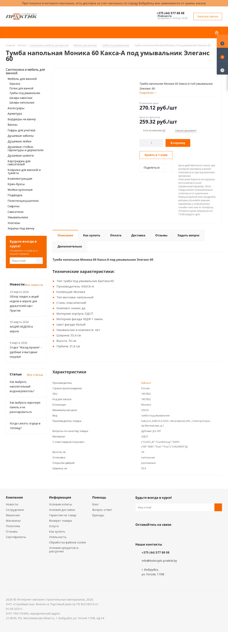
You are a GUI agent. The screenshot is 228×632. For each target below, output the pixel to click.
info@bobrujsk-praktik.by (159, 560)
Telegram (168, 534)
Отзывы (12, 531)
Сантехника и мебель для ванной (25, 71)
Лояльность (58, 537)
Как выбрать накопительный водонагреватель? (22, 386)
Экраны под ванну (21, 228)
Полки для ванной (21, 88)
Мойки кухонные (20, 190)
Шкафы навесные (20, 98)
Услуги (54, 526)
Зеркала (14, 83)
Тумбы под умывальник (24, 93)
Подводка (15, 195)
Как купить (57, 531)
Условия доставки (62, 510)
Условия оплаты (60, 504)
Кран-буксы (16, 184)
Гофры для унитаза (21, 130)
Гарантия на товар (62, 515)
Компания (14, 497)
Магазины (13, 520)
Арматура (15, 113)
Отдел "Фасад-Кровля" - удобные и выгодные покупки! (26, 352)
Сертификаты (16, 537)
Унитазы (14, 223)
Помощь (99, 497)
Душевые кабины (21, 136)
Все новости (34, 285)
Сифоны (13, 206)
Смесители (15, 212)
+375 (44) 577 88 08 (170, 13)
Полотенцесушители (23, 201)
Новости (12, 504)
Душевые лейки (19, 141)
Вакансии (13, 515)
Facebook (149, 534)
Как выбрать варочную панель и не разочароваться (25, 407)
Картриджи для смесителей (19, 162)
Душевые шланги (21, 155)
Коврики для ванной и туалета (24, 171)
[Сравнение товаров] (222, 68)
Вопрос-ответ (102, 510)
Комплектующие (20, 178)
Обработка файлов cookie (67, 542)
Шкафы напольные (21, 102)
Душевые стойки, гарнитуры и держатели (25, 148)
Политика (13, 526)
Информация (60, 497)
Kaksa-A (146, 383)
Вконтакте (139, 534)
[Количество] (151, 143)
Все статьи (35, 375)
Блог (95, 504)
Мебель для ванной (22, 79)
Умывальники (18, 217)
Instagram (159, 534)
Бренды (98, 515)
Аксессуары (16, 108)
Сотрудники (15, 510)
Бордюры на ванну (22, 119)
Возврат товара (60, 520)
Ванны (12, 124)
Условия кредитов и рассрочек (63, 549)
